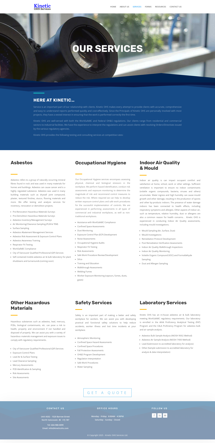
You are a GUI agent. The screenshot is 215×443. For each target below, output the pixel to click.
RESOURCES (160, 7)
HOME (113, 7)
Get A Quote (107, 392)
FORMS (148, 7)
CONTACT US (176, 7)
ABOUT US (124, 7)
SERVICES (137, 7)
